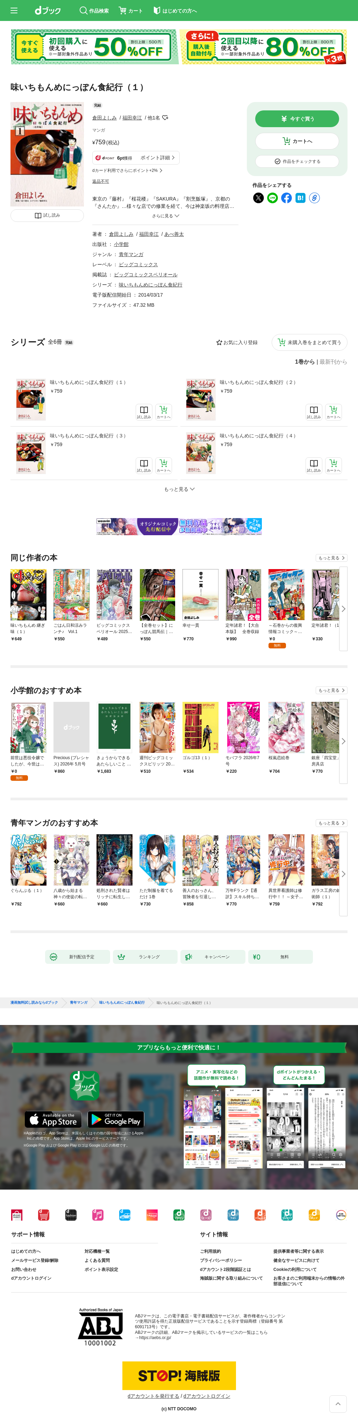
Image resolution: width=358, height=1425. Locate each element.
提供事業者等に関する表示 (298, 1251)
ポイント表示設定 (101, 1269)
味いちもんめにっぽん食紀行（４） (259, 435)
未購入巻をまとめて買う (315, 342)
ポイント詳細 (155, 157)
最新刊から (334, 362)
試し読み (51, 215)
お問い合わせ (23, 1269)
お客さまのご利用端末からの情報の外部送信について (309, 1281)
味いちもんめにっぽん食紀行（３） (89, 435)
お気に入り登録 (240, 342)
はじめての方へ (26, 1251)
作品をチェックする (302, 161)
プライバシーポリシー (221, 1260)
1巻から (305, 362)
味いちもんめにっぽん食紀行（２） (259, 382)
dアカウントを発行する (153, 1396)
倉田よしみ (104, 118)
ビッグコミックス (138, 264)
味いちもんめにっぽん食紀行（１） (89, 382)
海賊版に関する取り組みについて (231, 1278)
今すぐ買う (302, 119)
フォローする (165, 117)
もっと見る (328, 557)
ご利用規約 (210, 1251)
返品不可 (100, 181)
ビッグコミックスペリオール (146, 274)
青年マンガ (131, 254)
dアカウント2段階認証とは (225, 1269)
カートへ (302, 141)
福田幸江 (132, 118)
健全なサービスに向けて (296, 1260)
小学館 (121, 244)
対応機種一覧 (97, 1251)
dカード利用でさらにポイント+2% (125, 170)
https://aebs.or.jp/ (155, 1337)
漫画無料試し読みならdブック (34, 1002)
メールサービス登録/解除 (34, 1260)
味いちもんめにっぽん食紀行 (150, 285)
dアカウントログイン (31, 1278)
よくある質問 (97, 1260)
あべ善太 (174, 234)
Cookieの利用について (295, 1269)
